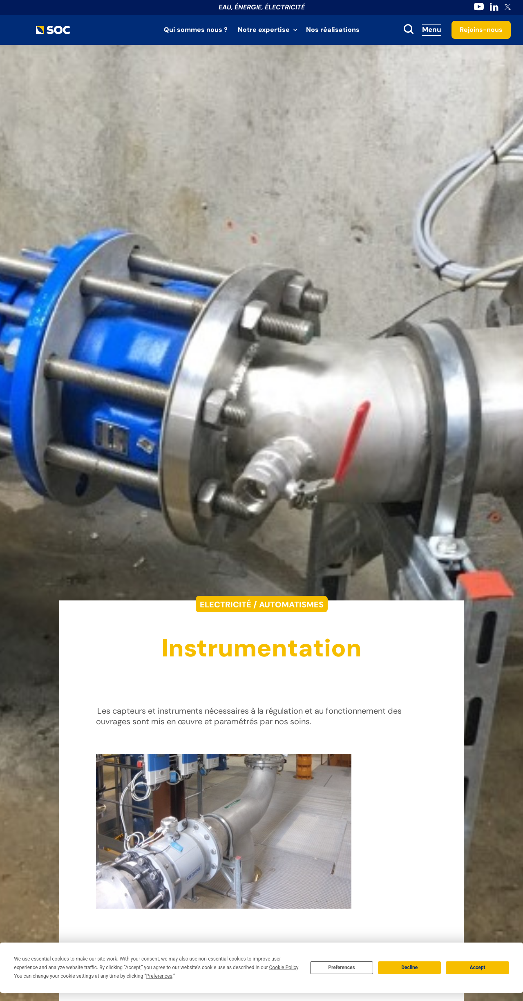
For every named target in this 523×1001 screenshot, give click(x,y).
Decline (409, 967)
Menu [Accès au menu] (431, 29)
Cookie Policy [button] (283, 967)
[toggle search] (408, 30)
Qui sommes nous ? (196, 29)
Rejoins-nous (481, 29)
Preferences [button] (159, 976)
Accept (477, 967)
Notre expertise (264, 29)
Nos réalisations (333, 29)
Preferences (341, 967)
